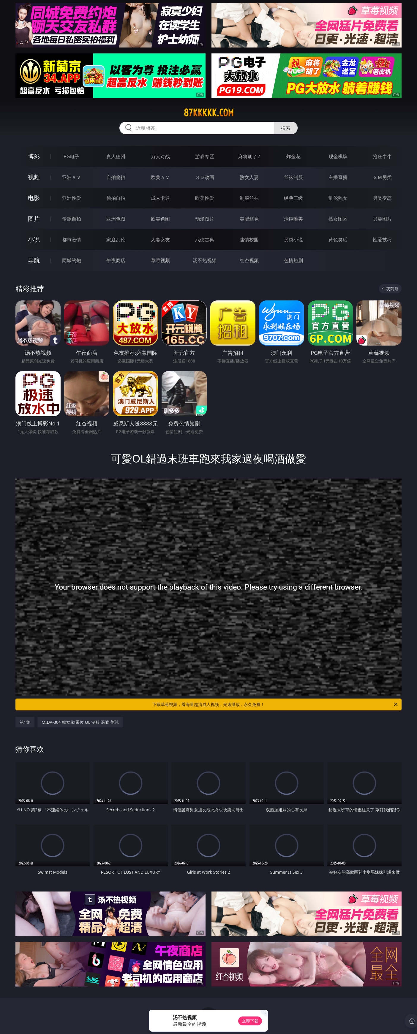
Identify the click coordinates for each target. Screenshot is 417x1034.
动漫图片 (204, 219)
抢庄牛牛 (382, 156)
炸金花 (293, 156)
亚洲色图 (115, 219)
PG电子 (71, 156)
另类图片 (382, 219)
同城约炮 (71, 260)
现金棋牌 (338, 156)
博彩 (34, 156)
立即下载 (250, 1021)
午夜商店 (115, 260)
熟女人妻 (249, 177)
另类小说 (293, 239)
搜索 (285, 128)
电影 (34, 198)
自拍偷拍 (115, 177)
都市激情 (71, 239)
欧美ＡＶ (160, 177)
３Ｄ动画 (204, 177)
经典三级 (293, 198)
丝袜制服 (293, 177)
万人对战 (160, 156)
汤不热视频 (205, 260)
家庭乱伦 (115, 239)
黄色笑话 (338, 239)
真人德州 (115, 156)
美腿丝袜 (249, 219)
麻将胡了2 (249, 156)
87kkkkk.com (209, 113)
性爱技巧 (382, 239)
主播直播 (338, 177)
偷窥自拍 (71, 219)
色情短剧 (293, 260)
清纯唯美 (293, 219)
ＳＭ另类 (382, 177)
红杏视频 (249, 260)
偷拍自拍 (115, 198)
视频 (34, 177)
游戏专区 (204, 156)
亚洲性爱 (71, 198)
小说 (34, 239)
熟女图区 (338, 219)
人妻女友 (160, 239)
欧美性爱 (204, 198)
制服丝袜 (249, 198)
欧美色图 (160, 219)
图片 (34, 219)
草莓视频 (160, 260)
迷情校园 (249, 239)
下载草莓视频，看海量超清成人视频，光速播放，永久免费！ (275, 704)
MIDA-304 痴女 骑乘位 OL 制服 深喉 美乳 (80, 722)
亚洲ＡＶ (71, 177)
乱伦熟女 (338, 198)
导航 (34, 260)
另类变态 (382, 198)
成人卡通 (160, 198)
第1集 (25, 722)
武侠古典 (204, 239)
